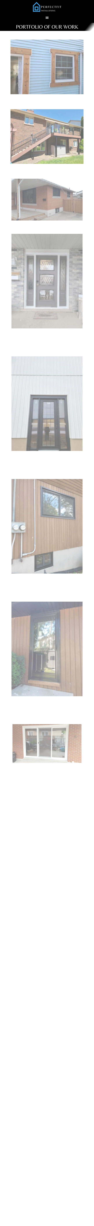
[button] (47, 17)
